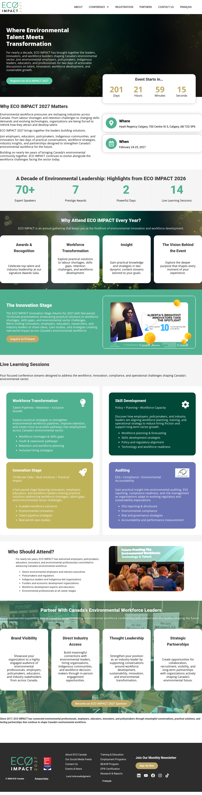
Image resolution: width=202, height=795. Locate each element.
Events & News (75, 772)
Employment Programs (109, 761)
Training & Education (113, 754)
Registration (124, 7)
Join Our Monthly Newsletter (156, 759)
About (78, 7)
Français (186, 7)
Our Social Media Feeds (76, 761)
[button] (149, 322)
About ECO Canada (77, 754)
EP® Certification (112, 772)
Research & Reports (113, 776)
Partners (146, 7)
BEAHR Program (111, 767)
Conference (99, 7)
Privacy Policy (41, 780)
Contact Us (166, 7)
